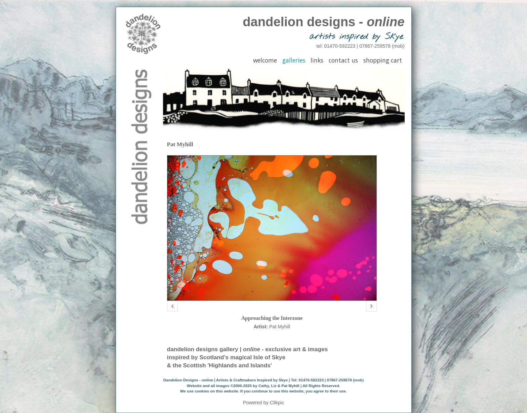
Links (317, 60)
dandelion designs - (323, 21)
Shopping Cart (382, 60)
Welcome (265, 60)
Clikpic (277, 402)
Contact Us (343, 60)
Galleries (293, 60)
